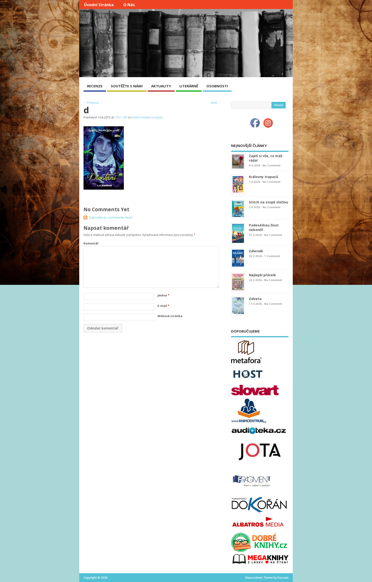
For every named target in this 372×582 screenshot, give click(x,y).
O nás (129, 4)
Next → (216, 103)
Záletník (256, 251)
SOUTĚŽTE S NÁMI (127, 86)
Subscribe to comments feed (110, 217)
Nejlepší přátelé (262, 275)
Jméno (163, 295)
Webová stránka (170, 316)
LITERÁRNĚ (188, 86)
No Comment (271, 165)
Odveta (255, 298)
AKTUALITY (161, 86)
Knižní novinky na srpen (147, 117)
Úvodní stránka (99, 4)
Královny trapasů (263, 176)
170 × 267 (121, 117)
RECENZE (94, 86)
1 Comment (272, 256)
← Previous (91, 103)
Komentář (91, 243)
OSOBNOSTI (217, 86)
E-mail (163, 306)
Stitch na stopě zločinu (268, 202)
